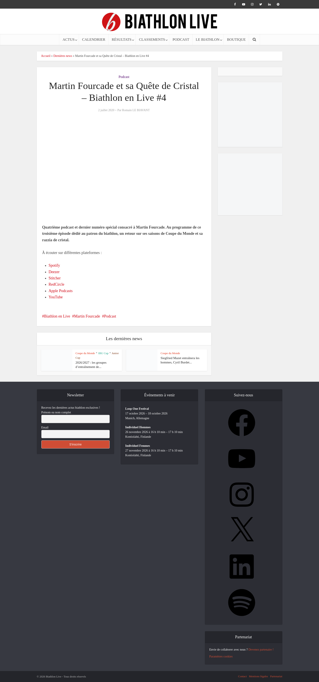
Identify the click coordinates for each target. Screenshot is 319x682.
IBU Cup (103, 353)
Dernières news (62, 56)
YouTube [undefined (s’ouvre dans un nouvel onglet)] (56, 297)
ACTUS (68, 39)
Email (44, 427)
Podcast (124, 77)
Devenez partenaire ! (261, 649)
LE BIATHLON (207, 39)
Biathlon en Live (57, 316)
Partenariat (276, 676)
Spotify (54, 265)
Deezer (54, 272)
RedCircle (56, 284)
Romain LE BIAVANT (136, 110)
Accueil (46, 56)
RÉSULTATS (122, 39)
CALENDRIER (93, 39)
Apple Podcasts (61, 291)
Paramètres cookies (221, 656)
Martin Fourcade (87, 316)
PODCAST (181, 39)
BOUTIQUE (236, 39)
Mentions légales (258, 676)
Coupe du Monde (85, 353)
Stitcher (55, 278)
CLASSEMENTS (152, 39)
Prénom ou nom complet (56, 412)
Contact (242, 676)
